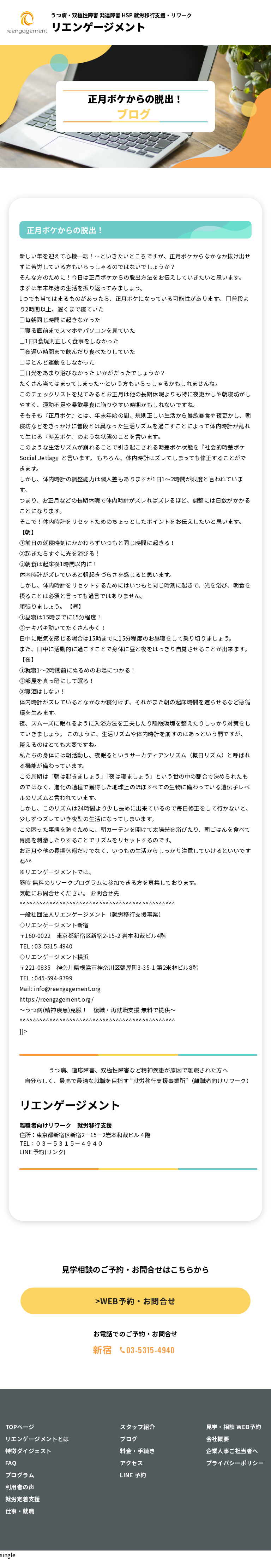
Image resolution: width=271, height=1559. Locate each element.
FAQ (10, 1462)
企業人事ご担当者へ (232, 1450)
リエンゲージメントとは (37, 1438)
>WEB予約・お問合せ (135, 1300)
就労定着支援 (22, 1499)
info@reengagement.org (67, 988)
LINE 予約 (133, 1475)
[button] (253, 98)
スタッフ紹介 (137, 1426)
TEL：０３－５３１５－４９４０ (61, 1143)
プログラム (19, 1475)
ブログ (128, 1438)
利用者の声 (19, 1487)
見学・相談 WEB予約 (233, 1426)
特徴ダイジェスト (28, 1450)
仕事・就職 (19, 1511)
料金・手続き (137, 1450)
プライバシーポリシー (235, 1462)
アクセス (131, 1462)
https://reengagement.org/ (56, 999)
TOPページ (20, 1426)
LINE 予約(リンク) (42, 1151)
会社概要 (217, 1438)
